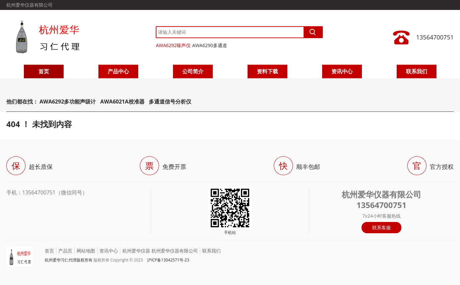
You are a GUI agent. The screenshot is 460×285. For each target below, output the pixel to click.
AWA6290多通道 (209, 45)
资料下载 (267, 71)
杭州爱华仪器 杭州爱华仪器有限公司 (160, 251)
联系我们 (416, 71)
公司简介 (192, 71)
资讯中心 (342, 71)
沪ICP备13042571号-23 (168, 260)
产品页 (65, 251)
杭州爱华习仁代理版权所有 (68, 260)
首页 (43, 71)
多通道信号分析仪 (170, 101)
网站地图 (86, 251)
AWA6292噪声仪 (173, 45)
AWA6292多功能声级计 (67, 101)
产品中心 (118, 71)
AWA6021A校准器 (123, 101)
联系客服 (381, 227)
